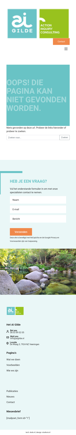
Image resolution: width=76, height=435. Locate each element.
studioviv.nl (46, 432)
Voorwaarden (15, 241)
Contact (61, 41)
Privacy (54, 238)
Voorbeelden (13, 365)
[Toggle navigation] (66, 48)
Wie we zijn (12, 370)
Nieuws (10, 396)
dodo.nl (32, 432)
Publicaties (12, 391)
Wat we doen (13, 359)
